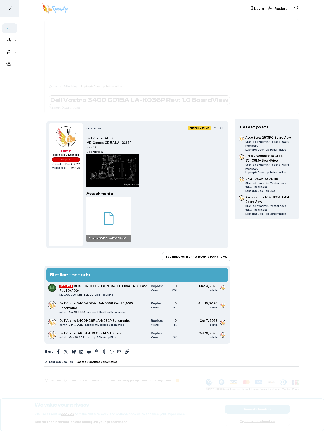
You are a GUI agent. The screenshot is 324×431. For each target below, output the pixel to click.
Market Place (290, 389)
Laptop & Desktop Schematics (106, 312)
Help (169, 380)
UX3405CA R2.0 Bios (261, 179)
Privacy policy (128, 380)
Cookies (53, 380)
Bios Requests (104, 294)
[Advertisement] (172, 54)
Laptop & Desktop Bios (101, 337)
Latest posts (254, 127)
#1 (221, 128)
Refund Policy (152, 380)
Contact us (78, 380)
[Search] (297, 8)
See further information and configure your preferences (81, 422)
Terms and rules (102, 380)
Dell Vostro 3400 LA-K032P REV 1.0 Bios (90, 333)
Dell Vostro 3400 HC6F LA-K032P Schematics (95, 321)
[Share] (215, 128)
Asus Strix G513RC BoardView (268, 137)
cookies (67, 414)
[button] (15, 40)
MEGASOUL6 (67, 294)
